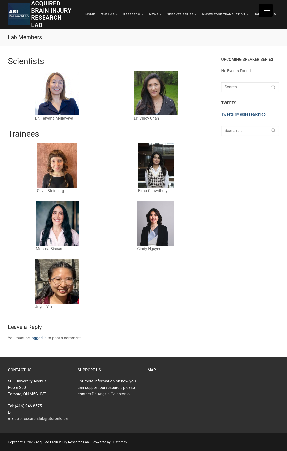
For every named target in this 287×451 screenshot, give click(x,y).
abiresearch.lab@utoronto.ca (42, 418)
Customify (119, 442)
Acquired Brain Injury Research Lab (51, 14)
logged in (39, 338)
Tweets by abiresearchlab (243, 114)
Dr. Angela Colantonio (111, 394)
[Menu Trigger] (266, 10)
